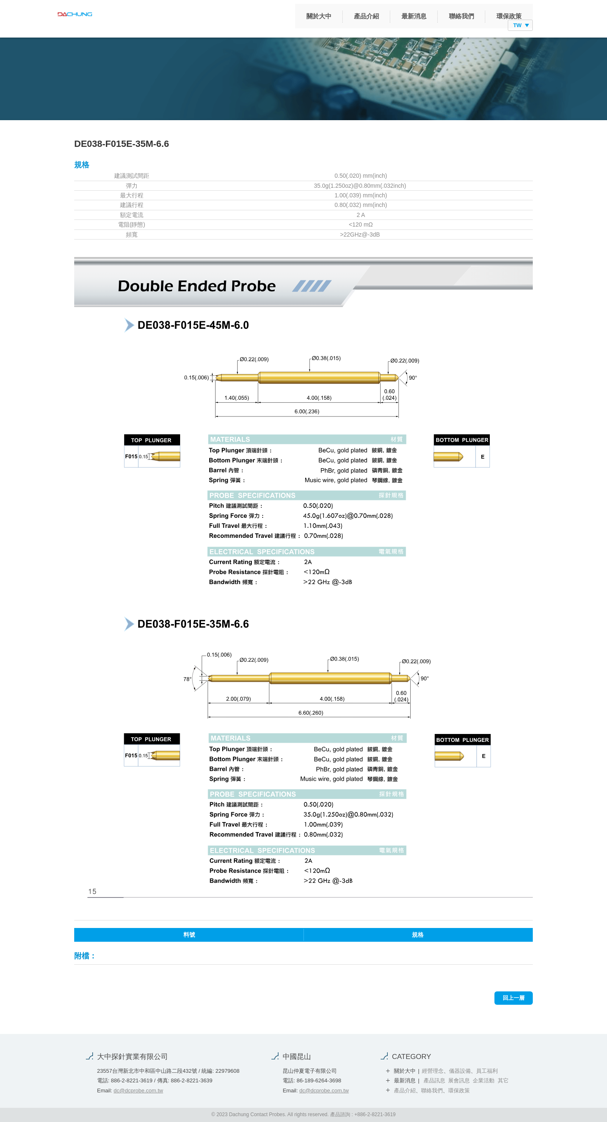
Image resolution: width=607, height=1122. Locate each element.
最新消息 (370, 25)
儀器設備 (460, 1071)
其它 (503, 1080)
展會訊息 (459, 1080)
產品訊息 (434, 1080)
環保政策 (465, 25)
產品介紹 (323, 25)
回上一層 (513, 998)
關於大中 (275, 25)
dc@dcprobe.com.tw (138, 1090)
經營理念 (433, 1071)
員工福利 (487, 1071)
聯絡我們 (418, 25)
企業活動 (483, 1080)
